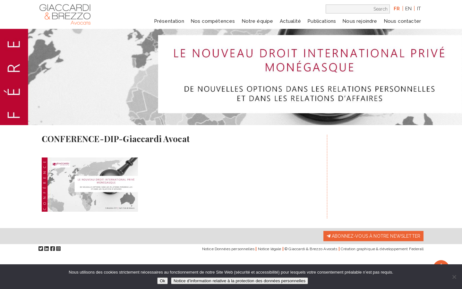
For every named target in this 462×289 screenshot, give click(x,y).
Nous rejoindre (359, 21)
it (419, 9)
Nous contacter (402, 21)
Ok (162, 280)
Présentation (169, 21)
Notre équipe (257, 21)
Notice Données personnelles (228, 249)
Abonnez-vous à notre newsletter (373, 236)
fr (397, 9)
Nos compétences (213, 21)
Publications (321, 21)
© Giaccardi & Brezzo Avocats (311, 249)
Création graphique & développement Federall (382, 249)
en (408, 9)
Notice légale (269, 249)
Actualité (290, 21)
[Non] (454, 277)
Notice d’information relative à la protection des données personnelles (239, 280)
